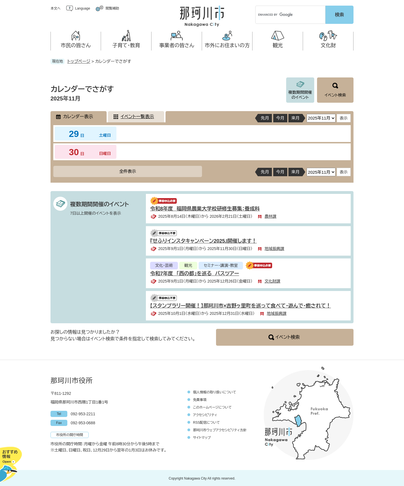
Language (82, 8)
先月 (265, 117)
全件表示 (127, 170)
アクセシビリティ (205, 414)
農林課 (270, 215)
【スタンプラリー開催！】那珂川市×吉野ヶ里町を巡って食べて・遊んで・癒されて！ (240, 305)
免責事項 (199, 399)
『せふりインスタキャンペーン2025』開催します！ (203, 240)
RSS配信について (206, 422)
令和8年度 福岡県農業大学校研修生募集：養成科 (205, 208)
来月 (295, 117)
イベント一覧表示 (137, 115)
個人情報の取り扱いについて (214, 391)
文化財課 (272, 280)
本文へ (55, 8)
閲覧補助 (112, 8)
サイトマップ (202, 437)
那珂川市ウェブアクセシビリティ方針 (220, 429)
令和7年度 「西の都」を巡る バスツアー (194, 273)
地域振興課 (274, 248)
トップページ (78, 60)
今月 (280, 117)
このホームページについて (212, 407)
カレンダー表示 (78, 115)
